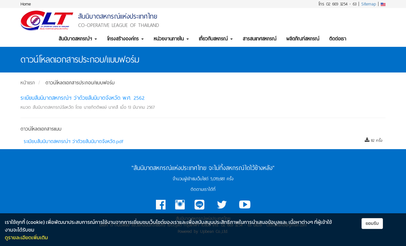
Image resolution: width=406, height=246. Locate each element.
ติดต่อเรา (337, 39)
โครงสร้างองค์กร (125, 39)
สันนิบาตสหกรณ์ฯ (78, 39)
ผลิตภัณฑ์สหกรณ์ (302, 39)
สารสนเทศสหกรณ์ (259, 39)
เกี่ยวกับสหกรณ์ (216, 39)
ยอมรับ (372, 223)
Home (25, 4)
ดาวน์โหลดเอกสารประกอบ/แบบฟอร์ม (80, 83)
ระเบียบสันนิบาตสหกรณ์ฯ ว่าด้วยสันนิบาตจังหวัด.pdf (73, 141)
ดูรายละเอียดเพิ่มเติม (26, 237)
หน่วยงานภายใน (171, 39)
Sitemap (368, 4)
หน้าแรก (27, 83)
